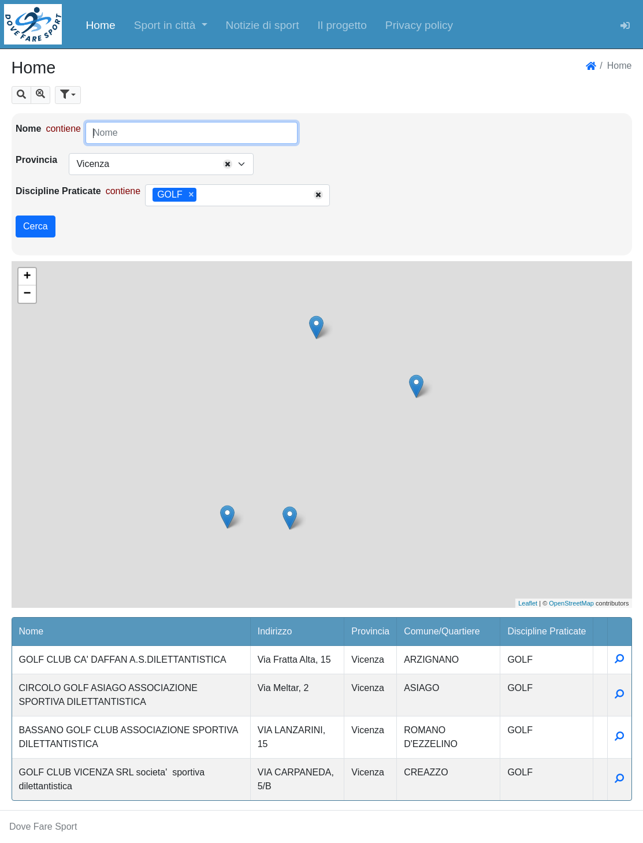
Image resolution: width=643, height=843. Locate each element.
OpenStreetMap (571, 603)
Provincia (36, 160)
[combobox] (161, 164)
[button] (171, 24)
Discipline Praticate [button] (546, 631)
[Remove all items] (227, 164)
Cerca (35, 226)
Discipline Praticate (58, 191)
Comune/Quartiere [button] (442, 631)
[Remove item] (191, 195)
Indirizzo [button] (275, 631)
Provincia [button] (370, 631)
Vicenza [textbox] (92, 164)
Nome (28, 128)
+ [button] (27, 276)
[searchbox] (203, 195)
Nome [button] (31, 631)
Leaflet (527, 603)
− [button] (27, 294)
